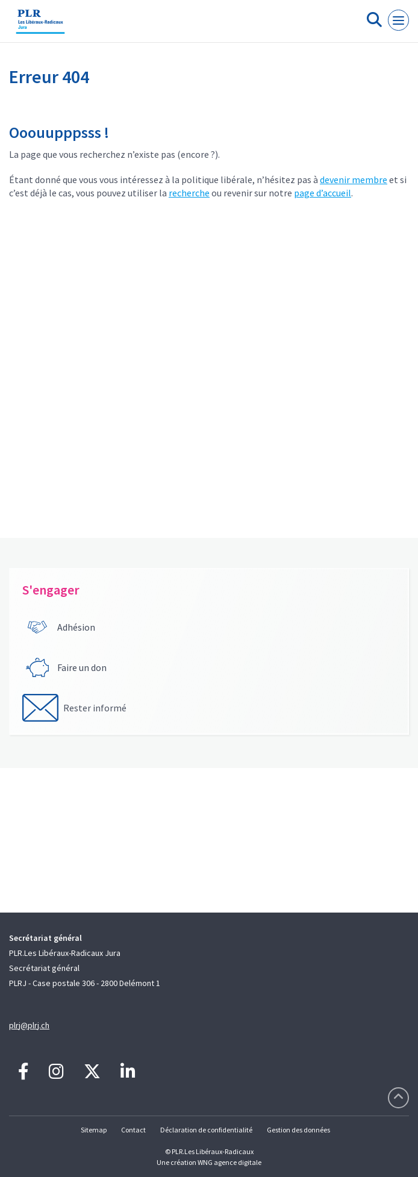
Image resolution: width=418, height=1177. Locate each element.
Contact (133, 1129)
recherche (189, 193)
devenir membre (353, 179)
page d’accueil (322, 193)
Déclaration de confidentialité (206, 1129)
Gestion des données (298, 1129)
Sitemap (94, 1129)
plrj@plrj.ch (29, 1025)
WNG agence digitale (229, 1162)
